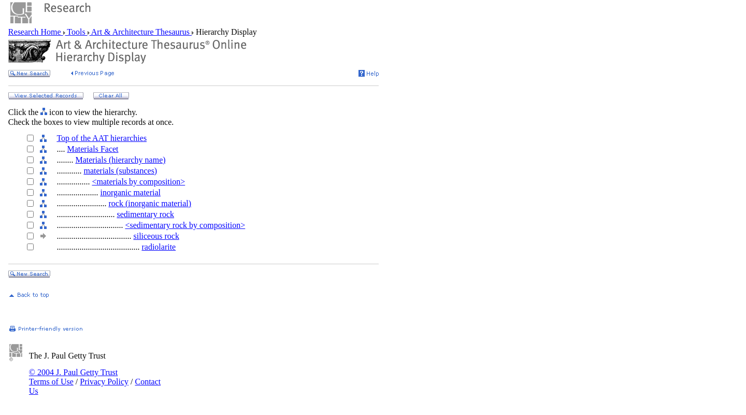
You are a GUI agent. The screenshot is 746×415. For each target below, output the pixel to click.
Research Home (35, 31)
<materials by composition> (138, 181)
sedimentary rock (145, 214)
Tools (76, 31)
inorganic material (130, 192)
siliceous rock (156, 236)
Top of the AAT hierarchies (101, 138)
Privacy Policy (104, 381)
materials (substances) (120, 170)
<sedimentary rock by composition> (185, 225)
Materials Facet (92, 149)
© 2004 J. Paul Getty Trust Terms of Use (73, 377)
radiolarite (158, 246)
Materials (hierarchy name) (120, 159)
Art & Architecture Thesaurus (141, 31)
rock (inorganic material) (149, 203)
